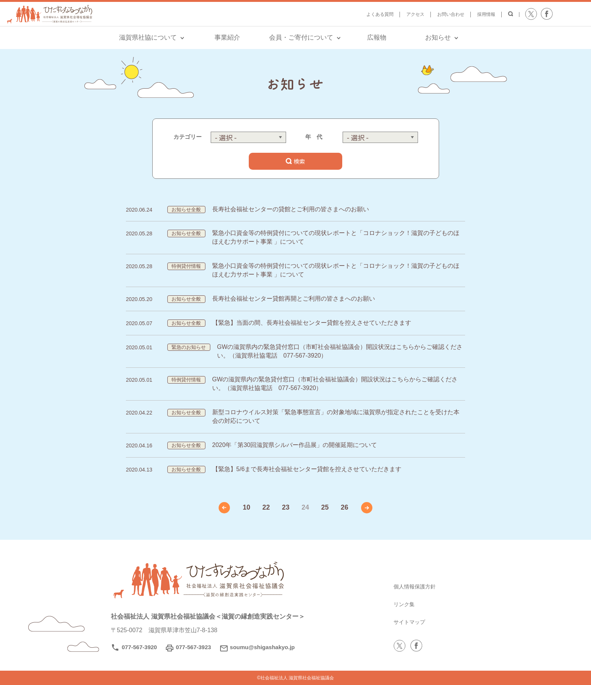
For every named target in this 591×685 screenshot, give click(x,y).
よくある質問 (379, 14)
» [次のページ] (366, 507)
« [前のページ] (224, 507)
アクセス (415, 14)
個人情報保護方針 (417, 586)
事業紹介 (227, 37)
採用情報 (486, 14)
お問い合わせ (450, 14)
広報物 (376, 37)
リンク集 (405, 604)
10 (246, 507)
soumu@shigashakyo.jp (262, 647)
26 (344, 507)
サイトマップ (411, 622)
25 (325, 507)
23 (285, 507)
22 (266, 507)
